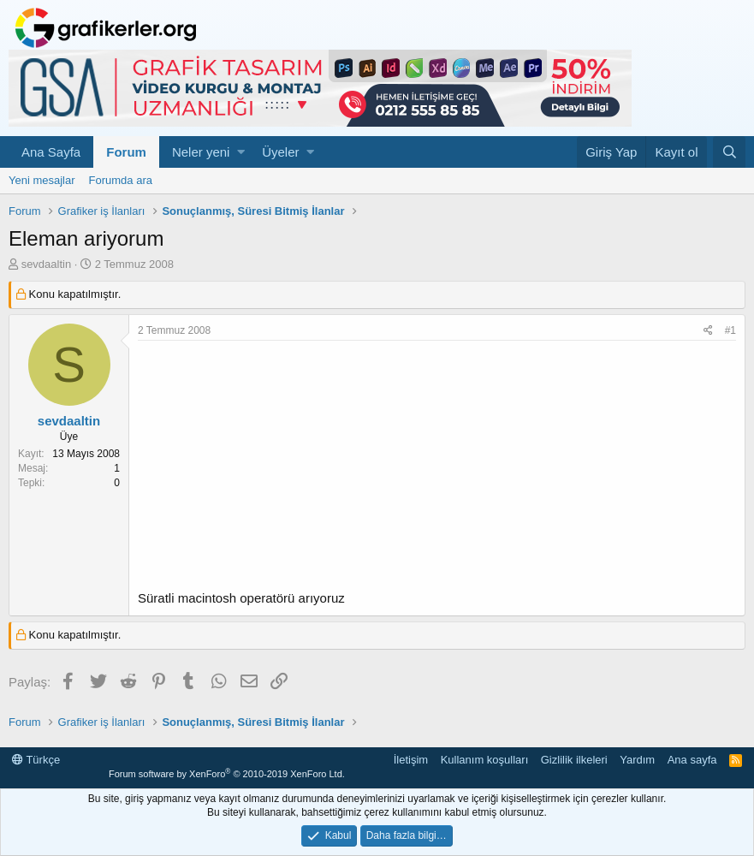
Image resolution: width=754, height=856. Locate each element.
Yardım (637, 759)
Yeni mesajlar (42, 180)
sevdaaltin (46, 264)
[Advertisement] (437, 469)
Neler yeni (201, 152)
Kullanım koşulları (485, 759)
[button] (241, 152)
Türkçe (36, 759)
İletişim (411, 759)
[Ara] (729, 152)
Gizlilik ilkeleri (574, 759)
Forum (126, 152)
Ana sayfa (692, 759)
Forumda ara (120, 180)
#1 (730, 330)
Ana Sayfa (50, 152)
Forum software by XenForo (227, 774)
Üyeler (280, 152)
